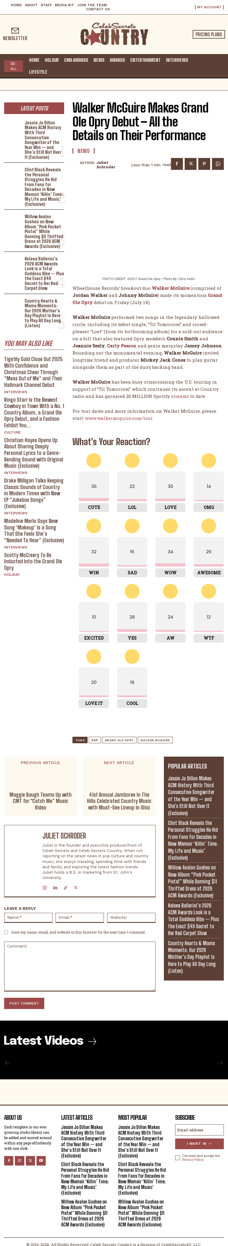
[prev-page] (8, 1063)
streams (180, 396)
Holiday (12, 574)
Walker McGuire (155, 740)
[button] (218, 66)
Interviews (15, 391)
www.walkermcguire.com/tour (118, 418)
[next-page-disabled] (220, 1063)
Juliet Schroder (105, 165)
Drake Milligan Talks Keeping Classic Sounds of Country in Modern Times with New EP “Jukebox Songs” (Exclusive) (34, 493)
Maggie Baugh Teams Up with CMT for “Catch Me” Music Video (41, 800)
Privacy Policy (192, 1159)
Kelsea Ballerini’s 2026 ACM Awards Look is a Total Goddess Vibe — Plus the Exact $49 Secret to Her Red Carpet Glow (44, 273)
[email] (199, 1130)
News (83, 151)
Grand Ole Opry (119, 740)
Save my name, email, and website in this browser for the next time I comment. (78, 932)
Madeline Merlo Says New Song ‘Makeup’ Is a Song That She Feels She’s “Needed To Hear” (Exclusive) (34, 530)
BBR (94, 740)
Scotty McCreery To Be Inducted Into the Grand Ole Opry (33, 560)
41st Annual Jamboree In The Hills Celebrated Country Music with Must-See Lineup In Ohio (119, 800)
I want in (200, 1143)
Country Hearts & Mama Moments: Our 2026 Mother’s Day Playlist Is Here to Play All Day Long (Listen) (44, 313)
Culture (12, 432)
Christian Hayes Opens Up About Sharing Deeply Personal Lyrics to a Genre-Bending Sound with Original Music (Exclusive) (33, 452)
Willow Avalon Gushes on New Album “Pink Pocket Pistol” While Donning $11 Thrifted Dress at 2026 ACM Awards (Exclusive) (44, 231)
